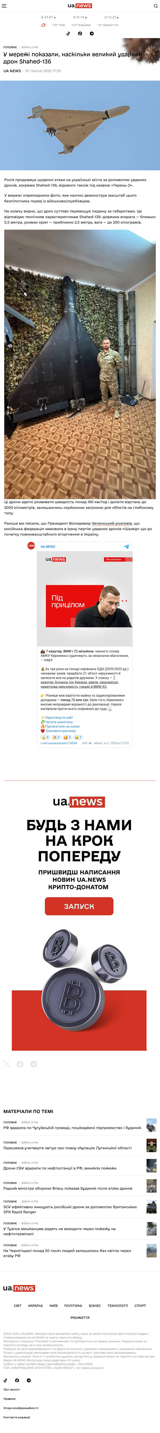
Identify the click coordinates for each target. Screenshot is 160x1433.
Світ (17, 1306)
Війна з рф (29, 47)
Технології (118, 1306)
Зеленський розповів (112, 523)
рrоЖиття (80, 1318)
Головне (10, 47)
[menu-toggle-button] (4, 5)
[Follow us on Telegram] (92, 34)
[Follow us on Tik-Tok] (68, 34)
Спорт (140, 1306)
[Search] (155, 5)
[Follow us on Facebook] (80, 34)
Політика (73, 1306)
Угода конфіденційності (20, 1407)
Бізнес (95, 1306)
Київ (53, 1306)
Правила (9, 1398)
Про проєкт (11, 1389)
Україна (35, 1306)
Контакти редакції (16, 1417)
